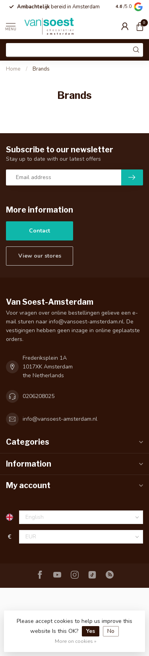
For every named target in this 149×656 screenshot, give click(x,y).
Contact (39, 230)
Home (13, 69)
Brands (41, 69)
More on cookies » (76, 641)
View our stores (39, 256)
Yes (90, 631)
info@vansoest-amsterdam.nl (60, 419)
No (110, 631)
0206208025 (38, 396)
